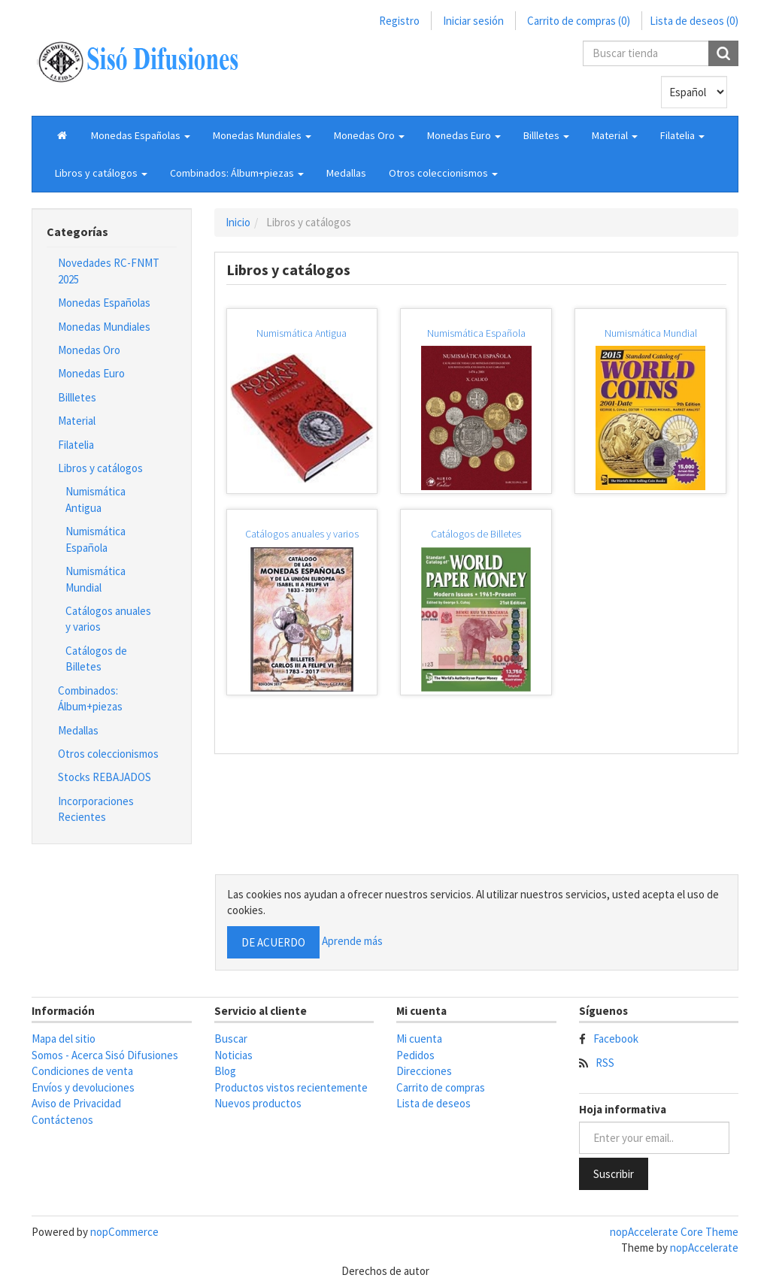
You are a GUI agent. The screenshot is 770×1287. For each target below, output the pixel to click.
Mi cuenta (419, 1038)
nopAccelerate (704, 1247)
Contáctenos (62, 1120)
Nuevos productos (258, 1103)
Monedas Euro (91, 373)
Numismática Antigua (95, 499)
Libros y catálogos (100, 468)
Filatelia (76, 445)
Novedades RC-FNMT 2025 (108, 271)
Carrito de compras (440, 1087)
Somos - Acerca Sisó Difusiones (105, 1055)
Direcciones (424, 1071)
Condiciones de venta (82, 1071)
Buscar (230, 1038)
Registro (399, 21)
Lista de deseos (433, 1103)
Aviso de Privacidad (76, 1103)
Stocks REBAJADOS (104, 777)
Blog (225, 1071)
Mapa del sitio (63, 1038)
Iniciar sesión (473, 21)
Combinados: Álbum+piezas (90, 698)
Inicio (238, 222)
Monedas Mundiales (104, 326)
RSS (605, 1062)
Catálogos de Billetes (96, 659)
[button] (141, 135)
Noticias (233, 1055)
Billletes (77, 397)
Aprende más (352, 941)
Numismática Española (95, 539)
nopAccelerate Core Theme (674, 1232)
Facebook (615, 1038)
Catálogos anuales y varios (108, 619)
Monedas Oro (89, 350)
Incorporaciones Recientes (96, 809)
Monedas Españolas (104, 302)
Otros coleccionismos (108, 753)
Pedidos (415, 1055)
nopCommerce (124, 1232)
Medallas (346, 173)
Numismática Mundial (95, 579)
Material (76, 420)
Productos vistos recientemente (291, 1087)
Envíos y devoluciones (83, 1087)
